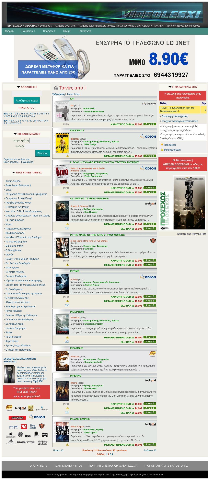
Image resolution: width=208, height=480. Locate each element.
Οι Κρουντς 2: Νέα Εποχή (19, 198)
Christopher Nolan (93, 324)
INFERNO (75, 375)
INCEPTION (77, 311)
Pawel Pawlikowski (94, 111)
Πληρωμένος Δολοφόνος (18, 228)
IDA (72, 98)
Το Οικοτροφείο (13, 336)
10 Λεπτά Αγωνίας (15, 272)
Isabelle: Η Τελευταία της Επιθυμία (23, 237)
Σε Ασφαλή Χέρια (14, 323)
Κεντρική (9, 31)
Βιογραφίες (89, 173)
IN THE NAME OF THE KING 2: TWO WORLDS (97, 234)
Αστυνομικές (89, 359)
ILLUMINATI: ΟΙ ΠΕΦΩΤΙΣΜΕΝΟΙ (89, 198)
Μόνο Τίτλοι (73, 94)
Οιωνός (9, 254)
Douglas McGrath (93, 362)
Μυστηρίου (97, 209)
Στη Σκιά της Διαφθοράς (18, 263)
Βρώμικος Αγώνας (15, 233)
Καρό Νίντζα (12, 341)
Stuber (9, 332)
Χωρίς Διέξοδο (13, 181)
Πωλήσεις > (49, 31)
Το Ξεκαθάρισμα (14, 289)
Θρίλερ (115, 141)
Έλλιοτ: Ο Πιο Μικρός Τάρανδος (22, 259)
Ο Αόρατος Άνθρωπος (17, 298)
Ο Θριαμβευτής (13, 250)
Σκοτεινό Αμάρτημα (16, 328)
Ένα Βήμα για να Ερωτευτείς (20, 306)
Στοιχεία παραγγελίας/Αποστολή (180, 121)
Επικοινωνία (85, 31)
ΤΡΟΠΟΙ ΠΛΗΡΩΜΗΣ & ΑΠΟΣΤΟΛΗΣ (166, 465)
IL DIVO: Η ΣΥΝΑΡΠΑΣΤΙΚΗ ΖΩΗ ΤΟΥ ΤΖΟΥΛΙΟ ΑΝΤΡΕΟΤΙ (104, 162)
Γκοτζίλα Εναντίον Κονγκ (18, 202)
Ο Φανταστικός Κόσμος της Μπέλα (24, 293)
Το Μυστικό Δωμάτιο (16, 241)
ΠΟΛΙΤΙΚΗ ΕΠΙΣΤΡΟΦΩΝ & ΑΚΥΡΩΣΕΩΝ (113, 465)
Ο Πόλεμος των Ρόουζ (17, 207)
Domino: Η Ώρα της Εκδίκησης (21, 315)
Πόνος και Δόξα (14, 311)
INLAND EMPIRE (80, 418)
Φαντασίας (102, 246)
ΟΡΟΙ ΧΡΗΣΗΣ (38, 465)
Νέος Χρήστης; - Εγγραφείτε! (19, 162)
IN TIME (74, 271)
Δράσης (87, 282)
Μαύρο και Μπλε (14, 246)
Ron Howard (90, 212)
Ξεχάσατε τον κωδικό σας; (17, 159)
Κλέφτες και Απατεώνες (18, 302)
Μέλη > (67, 31)
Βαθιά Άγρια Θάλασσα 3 (18, 185)
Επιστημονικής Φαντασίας (97, 141)
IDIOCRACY (77, 130)
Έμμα (8, 189)
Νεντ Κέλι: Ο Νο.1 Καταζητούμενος (24, 211)
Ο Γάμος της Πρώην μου (18, 349)
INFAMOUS (76, 348)
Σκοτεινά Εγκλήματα (16, 276)
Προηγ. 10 (58, 450)
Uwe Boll (88, 249)
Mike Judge (90, 144)
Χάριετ (9, 224)
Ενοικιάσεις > (28, 31)
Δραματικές (89, 108)
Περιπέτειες (89, 246)
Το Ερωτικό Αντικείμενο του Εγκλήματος (26, 194)
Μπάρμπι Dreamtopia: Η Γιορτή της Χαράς (28, 215)
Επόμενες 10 (150, 450)
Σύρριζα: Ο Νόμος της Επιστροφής (24, 280)
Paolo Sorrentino (93, 176)
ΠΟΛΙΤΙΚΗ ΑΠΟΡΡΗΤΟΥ (68, 465)
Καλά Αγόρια (12, 267)
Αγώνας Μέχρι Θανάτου (18, 345)
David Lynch (90, 432)
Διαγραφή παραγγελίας (174, 116)
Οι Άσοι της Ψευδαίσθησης (19, 319)
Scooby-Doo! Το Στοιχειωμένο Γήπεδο (25, 285)
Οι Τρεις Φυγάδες (15, 220)
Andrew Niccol (91, 285)
